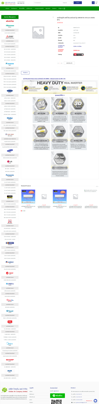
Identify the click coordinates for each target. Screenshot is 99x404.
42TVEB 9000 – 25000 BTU (10, 111)
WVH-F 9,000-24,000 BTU (9, 255)
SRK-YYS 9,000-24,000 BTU (10, 215)
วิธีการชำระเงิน (32, 397)
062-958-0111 (79, 397)
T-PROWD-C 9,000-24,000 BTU (9, 337)
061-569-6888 (79, 399)
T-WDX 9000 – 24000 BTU (9, 334)
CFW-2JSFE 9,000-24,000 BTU (10, 231)
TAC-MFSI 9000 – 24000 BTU (10, 329)
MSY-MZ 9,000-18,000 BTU (10, 52)
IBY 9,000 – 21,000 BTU (10, 168)
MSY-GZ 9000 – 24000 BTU (10, 57)
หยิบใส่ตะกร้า (69, 63)
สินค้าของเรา (14, 8)
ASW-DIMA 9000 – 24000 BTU (10, 378)
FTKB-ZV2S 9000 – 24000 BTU (10, 76)
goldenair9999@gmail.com (81, 402)
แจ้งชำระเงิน (29, 8)
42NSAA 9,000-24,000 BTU (10, 100)
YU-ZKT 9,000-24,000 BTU (10, 187)
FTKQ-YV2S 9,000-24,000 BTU (10, 79)
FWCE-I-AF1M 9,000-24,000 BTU (10, 318)
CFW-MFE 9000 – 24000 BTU (10, 228)
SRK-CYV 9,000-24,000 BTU (10, 204)
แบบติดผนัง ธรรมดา (10, 41)
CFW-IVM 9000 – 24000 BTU (10, 236)
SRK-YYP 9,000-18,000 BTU (10, 209)
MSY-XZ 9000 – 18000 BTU (10, 60)
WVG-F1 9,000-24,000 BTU (9, 258)
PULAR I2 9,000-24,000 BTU (10, 269)
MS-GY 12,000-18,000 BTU (9, 43)
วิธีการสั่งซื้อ (22, 8)
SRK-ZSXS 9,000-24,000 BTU (10, 217)
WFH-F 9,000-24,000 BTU (10, 250)
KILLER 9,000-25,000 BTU (10, 141)
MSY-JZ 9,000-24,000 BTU (9, 54)
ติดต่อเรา (55, 8)
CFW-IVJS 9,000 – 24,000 (10, 239)
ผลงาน (31, 399)
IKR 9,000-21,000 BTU (10, 171)
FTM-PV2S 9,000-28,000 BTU (10, 71)
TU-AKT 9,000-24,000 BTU (10, 190)
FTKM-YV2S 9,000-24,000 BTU (9, 84)
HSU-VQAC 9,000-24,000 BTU (10, 130)
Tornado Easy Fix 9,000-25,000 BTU (9, 350)
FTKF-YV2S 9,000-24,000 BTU (10, 81)
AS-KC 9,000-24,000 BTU (10, 33)
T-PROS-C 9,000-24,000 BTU (10, 339)
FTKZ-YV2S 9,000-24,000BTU (10, 87)
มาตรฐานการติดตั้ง (40, 8)
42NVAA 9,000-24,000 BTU (10, 106)
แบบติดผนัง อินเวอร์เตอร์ (9, 30)
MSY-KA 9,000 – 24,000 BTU (10, 49)
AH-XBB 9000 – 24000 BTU (10, 367)
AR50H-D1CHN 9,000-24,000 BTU (10, 157)
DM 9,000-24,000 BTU (10, 307)
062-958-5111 (79, 394)
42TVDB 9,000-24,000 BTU (10, 109)
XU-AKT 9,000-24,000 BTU (10, 193)
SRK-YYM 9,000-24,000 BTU (10, 212)
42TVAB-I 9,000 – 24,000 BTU (10, 114)
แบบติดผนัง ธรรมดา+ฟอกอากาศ (10, 138)
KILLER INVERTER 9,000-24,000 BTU (9, 147)
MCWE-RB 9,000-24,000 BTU (10, 280)
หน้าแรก (7, 8)
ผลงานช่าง (48, 8)
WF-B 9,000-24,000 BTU (10, 296)
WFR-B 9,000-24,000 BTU (9, 291)
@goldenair (56, 391)
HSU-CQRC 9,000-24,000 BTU (10, 125)
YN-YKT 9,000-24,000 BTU (10, 182)
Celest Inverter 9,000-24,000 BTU (10, 356)
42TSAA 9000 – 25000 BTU (10, 98)
